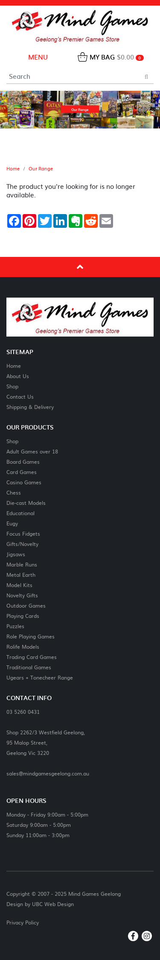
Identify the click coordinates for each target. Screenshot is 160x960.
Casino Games (23, 482)
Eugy (12, 523)
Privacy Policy (22, 922)
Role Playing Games (30, 636)
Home (13, 168)
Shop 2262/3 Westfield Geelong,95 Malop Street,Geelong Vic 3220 (45, 742)
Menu (37, 57)
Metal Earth (20, 574)
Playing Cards (22, 615)
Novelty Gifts (22, 595)
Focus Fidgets (23, 533)
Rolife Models (22, 646)
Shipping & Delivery (30, 406)
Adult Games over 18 (32, 451)
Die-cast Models (26, 502)
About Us (17, 376)
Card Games (21, 472)
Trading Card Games (31, 657)
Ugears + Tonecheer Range (39, 677)
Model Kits (19, 585)
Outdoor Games (26, 605)
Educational (20, 513)
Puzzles (15, 626)
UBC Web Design (53, 904)
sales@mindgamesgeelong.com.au (47, 773)
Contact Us (20, 396)
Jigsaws (15, 554)
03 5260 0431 (23, 711)
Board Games (23, 461)
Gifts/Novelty (22, 544)
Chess (13, 492)
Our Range (41, 168)
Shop (12, 386)
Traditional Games (28, 667)
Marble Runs (21, 564)
